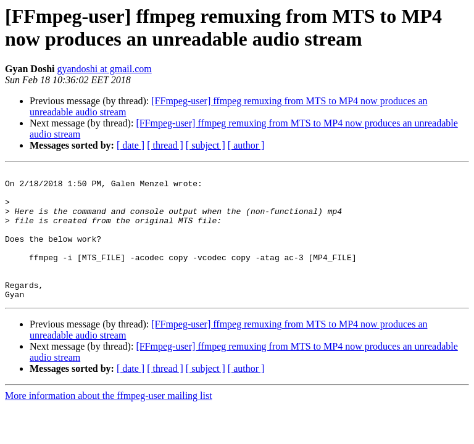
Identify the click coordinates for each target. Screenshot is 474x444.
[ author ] (246, 145)
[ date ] (130, 145)
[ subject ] (205, 145)
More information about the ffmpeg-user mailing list (108, 421)
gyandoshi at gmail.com (104, 69)
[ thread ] (165, 145)
